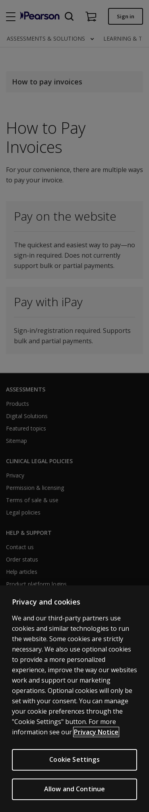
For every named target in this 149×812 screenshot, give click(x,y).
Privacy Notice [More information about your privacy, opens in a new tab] (96, 732)
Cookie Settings (74, 759)
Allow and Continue (74, 789)
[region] (74, 698)
